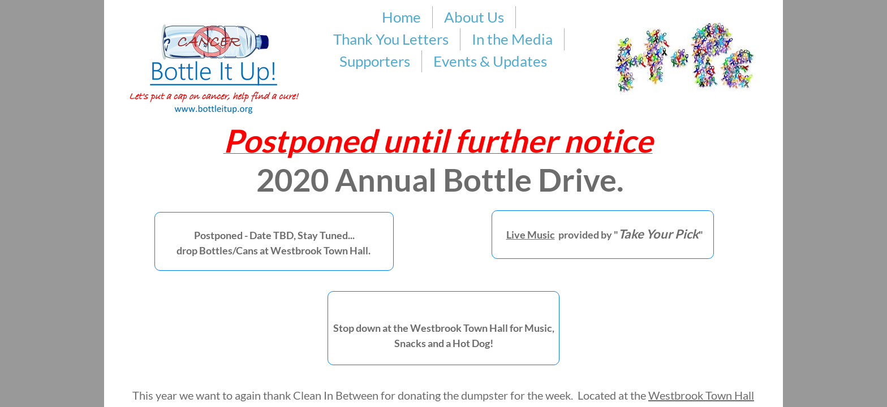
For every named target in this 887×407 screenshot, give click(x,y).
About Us (474, 17)
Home (401, 17)
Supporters (374, 61)
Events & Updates (490, 61)
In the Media (512, 39)
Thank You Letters (391, 39)
